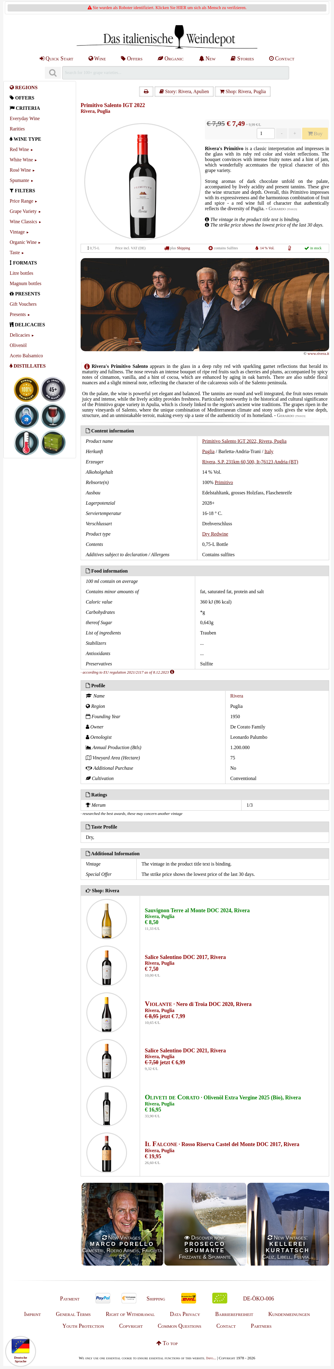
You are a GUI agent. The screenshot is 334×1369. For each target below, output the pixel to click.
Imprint (32, 1314)
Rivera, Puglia (95, 111)
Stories (242, 59)
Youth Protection (83, 1326)
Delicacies (20, 335)
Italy (269, 451)
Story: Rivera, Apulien (184, 91)
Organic (170, 59)
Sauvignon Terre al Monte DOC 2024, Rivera (197, 910)
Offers (131, 59)
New (207, 59)
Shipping (183, 248)
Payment (69, 1299)
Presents (18, 314)
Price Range (21, 201)
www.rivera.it (318, 353)
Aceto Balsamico (26, 355)
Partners (261, 1326)
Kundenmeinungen (289, 1314)
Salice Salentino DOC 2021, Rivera (185, 1051)
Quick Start (56, 59)
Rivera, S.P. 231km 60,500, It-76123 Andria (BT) (250, 461)
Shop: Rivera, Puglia (243, 91)
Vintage (17, 231)
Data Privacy (185, 1314)
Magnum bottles (25, 283)
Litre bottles (21, 273)
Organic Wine (23, 242)
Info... (211, 1358)
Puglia (208, 451)
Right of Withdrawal (130, 1314)
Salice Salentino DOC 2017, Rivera (185, 957)
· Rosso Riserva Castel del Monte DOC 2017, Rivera (222, 1144)
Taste (15, 252)
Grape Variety (23, 211)
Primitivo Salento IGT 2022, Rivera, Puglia (244, 441)
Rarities (17, 128)
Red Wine (19, 149)
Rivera (236, 695)
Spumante (19, 180)
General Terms (73, 1314)
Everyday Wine (25, 118)
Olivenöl (18, 345)
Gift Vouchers (23, 304)
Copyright (131, 1326)
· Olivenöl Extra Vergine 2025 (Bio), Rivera (223, 1098)
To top (167, 1343)
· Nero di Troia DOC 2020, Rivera (198, 1004)
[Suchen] (53, 73)
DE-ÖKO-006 (258, 1299)
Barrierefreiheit (234, 1314)
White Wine (21, 159)
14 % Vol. (267, 248)
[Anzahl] (266, 133)
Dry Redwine (215, 533)
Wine (97, 59)
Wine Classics (23, 221)
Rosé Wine (20, 170)
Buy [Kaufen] (315, 133)
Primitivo (224, 482)
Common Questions (180, 1326)
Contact (281, 59)
